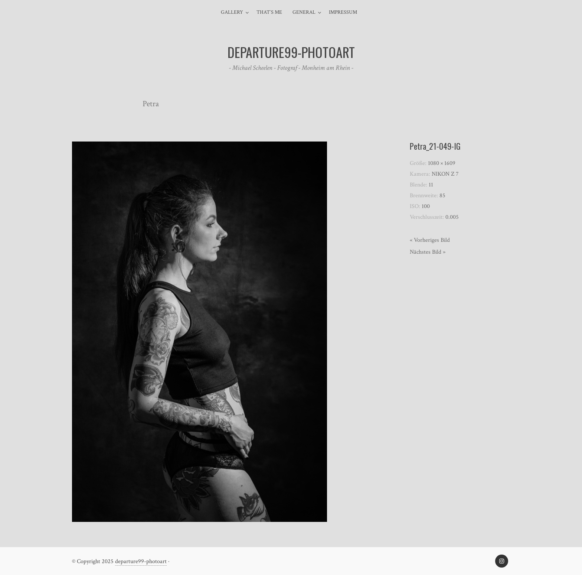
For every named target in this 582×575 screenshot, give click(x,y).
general (303, 12)
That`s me (269, 12)
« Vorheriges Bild (430, 240)
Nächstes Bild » (427, 252)
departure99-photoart (141, 561)
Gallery (232, 12)
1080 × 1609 (441, 163)
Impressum (343, 12)
